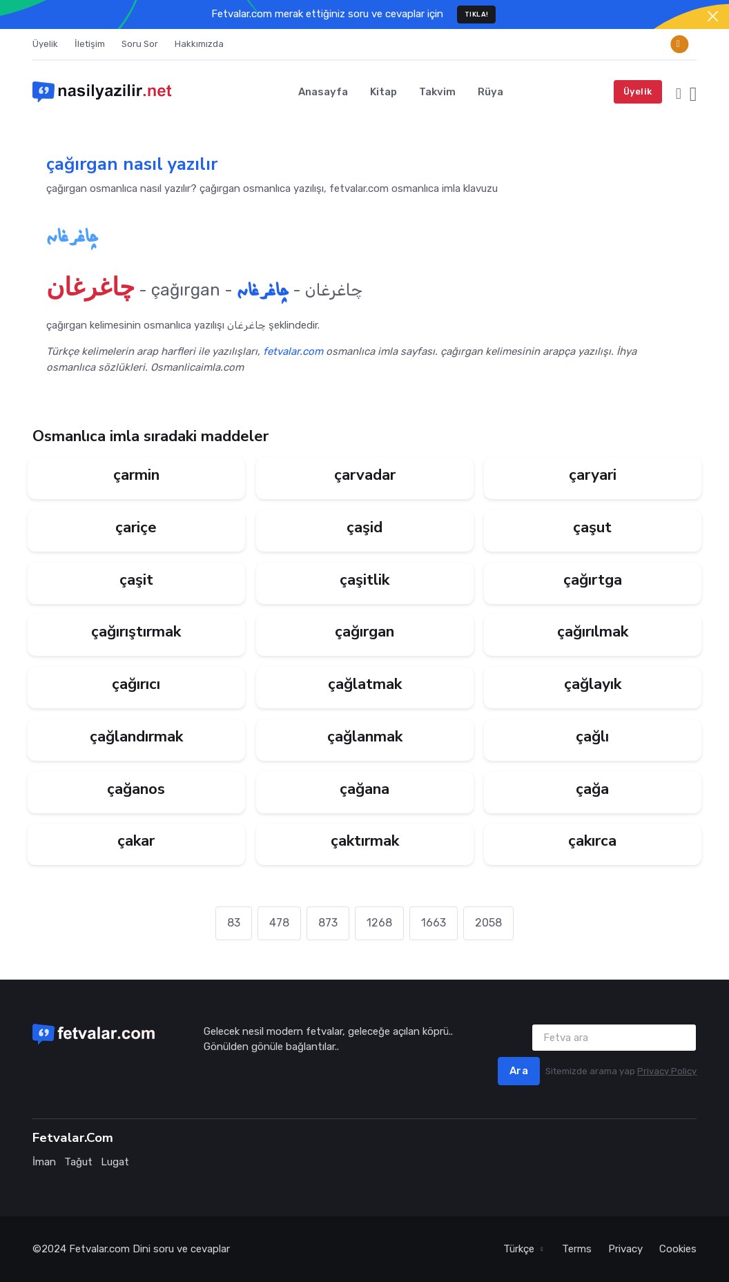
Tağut (78, 1162)
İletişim (90, 44)
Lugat (115, 1162)
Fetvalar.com (99, 1249)
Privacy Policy (667, 1071)
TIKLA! (477, 14)
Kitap (383, 92)
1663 (433, 922)
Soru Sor (140, 44)
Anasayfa (323, 92)
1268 (379, 922)
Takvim (437, 92)
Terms (577, 1249)
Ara (519, 1071)
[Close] (713, 16)
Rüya (490, 92)
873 (328, 922)
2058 (488, 922)
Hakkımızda (199, 44)
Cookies (678, 1249)
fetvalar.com (293, 351)
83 (233, 922)
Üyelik (45, 44)
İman (44, 1162)
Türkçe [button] (520, 1249)
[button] (679, 91)
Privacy (625, 1249)
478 (279, 922)
